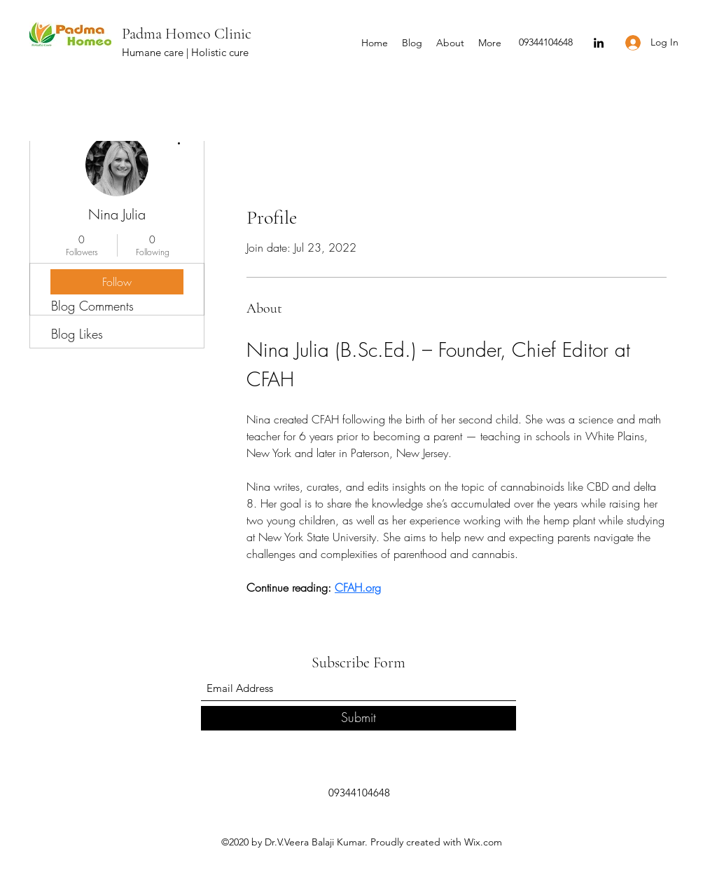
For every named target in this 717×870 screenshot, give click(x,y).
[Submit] (358, 718)
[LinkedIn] (599, 43)
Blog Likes (77, 333)
